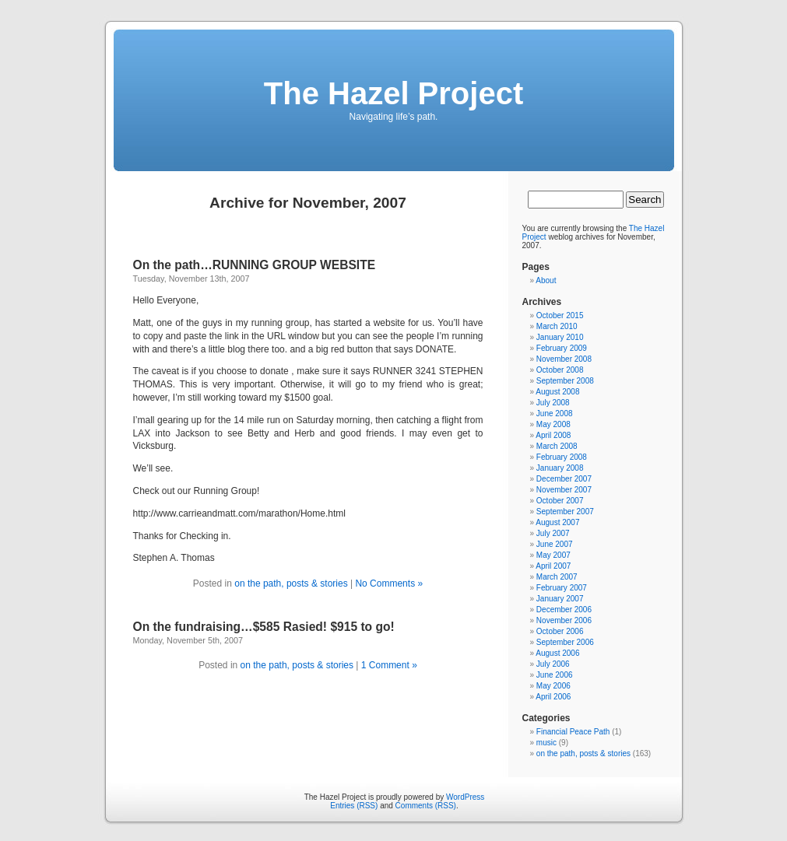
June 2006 (554, 675)
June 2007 (554, 544)
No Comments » (389, 583)
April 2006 (553, 696)
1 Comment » (389, 665)
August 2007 (557, 522)
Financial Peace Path (573, 731)
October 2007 (560, 500)
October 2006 (560, 631)
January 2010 (560, 337)
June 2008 (554, 413)
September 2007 (565, 511)
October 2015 (560, 315)
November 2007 (564, 489)
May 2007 (553, 555)
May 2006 (553, 686)
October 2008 (560, 370)
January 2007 (560, 598)
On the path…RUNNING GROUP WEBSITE (254, 265)
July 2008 (553, 402)
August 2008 (557, 391)
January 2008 (560, 468)
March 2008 (557, 446)
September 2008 (565, 381)
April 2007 (553, 566)
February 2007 (561, 587)
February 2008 (561, 457)
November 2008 (564, 359)
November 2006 (564, 620)
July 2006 (553, 664)
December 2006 (564, 609)
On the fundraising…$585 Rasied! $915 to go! (264, 626)
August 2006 (557, 653)
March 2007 (557, 577)
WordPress (465, 797)
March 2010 (557, 326)
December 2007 (564, 479)
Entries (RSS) (354, 805)
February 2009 (561, 348)
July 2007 (553, 533)
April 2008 (553, 435)
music (546, 742)
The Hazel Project (393, 93)
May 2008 (553, 424)
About (546, 280)
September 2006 (565, 642)
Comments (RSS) (425, 805)
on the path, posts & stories (292, 583)
